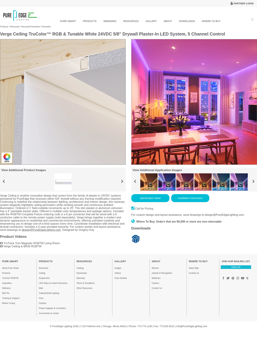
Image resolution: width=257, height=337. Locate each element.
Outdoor (42, 303)
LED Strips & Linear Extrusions (53, 283)
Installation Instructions (190, 198)
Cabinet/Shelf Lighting (49, 293)
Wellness (6, 288)
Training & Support (10, 298)
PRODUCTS (90, 21)
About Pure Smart (10, 268)
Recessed (43, 268)
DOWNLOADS (187, 21)
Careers (155, 283)
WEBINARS (109, 21)
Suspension (44, 278)
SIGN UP (236, 267)
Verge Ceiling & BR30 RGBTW (20, 246)
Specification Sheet (150, 198)
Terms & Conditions (85, 283)
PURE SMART (68, 21)
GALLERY (151, 21)
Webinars (156, 278)
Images (117, 268)
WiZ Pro (6, 293)
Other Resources (84, 288)
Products (6, 273)
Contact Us (157, 288)
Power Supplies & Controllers (52, 308)
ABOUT (168, 21)
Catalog (80, 268)
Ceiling (42, 273)
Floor (41, 298)
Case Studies (120, 278)
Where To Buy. (143, 221)
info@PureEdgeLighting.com (191, 326)
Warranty (80, 278)
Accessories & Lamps (49, 313)
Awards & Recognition (162, 273)
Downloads (81, 273)
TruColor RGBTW (10, 278)
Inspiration (7, 283)
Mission (155, 268)
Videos (117, 273)
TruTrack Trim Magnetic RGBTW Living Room (30, 243)
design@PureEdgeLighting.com (41, 229)
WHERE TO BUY (211, 21)
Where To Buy (8, 303)
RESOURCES (131, 21)
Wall (41, 288)
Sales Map (194, 268)
